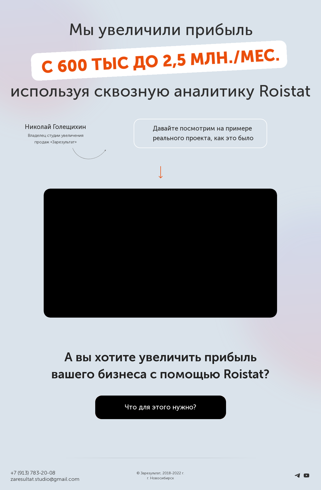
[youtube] (306, 477)
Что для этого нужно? (160, 407)
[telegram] (297, 477)
